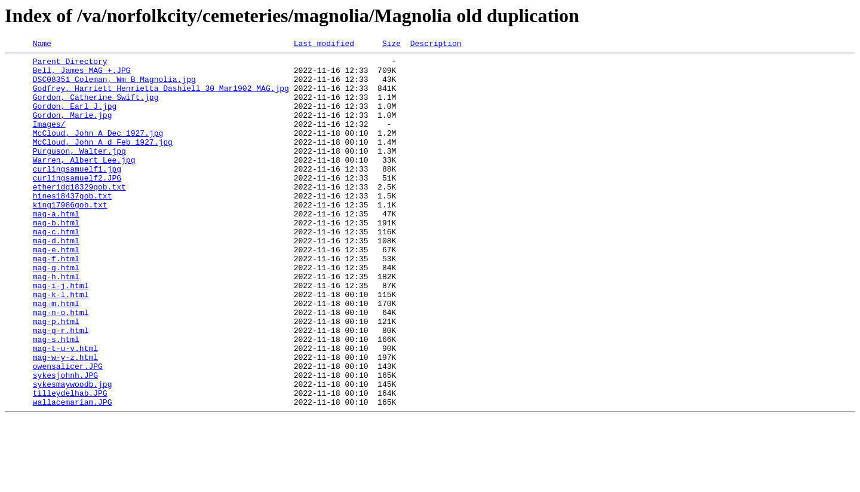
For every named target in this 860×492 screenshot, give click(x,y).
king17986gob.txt (70, 236)
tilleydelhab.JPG (70, 462)
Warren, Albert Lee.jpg (84, 183)
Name (42, 44)
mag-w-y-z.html (65, 419)
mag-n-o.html (61, 365)
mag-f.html (56, 301)
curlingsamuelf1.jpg (77, 193)
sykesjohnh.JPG (65, 441)
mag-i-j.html (61, 333)
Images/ (49, 140)
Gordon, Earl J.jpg (74, 118)
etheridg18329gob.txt (79, 215)
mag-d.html (56, 279)
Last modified (324, 44)
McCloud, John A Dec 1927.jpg (98, 150)
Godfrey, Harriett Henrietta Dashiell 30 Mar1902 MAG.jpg (161, 96)
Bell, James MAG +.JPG (82, 75)
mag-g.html (56, 312)
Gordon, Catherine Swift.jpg (96, 107)
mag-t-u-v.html (65, 409)
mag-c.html (56, 269)
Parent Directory (70, 64)
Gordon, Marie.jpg (72, 129)
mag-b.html (56, 258)
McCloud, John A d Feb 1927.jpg (103, 161)
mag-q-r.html (61, 387)
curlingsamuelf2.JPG (77, 204)
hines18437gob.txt (72, 226)
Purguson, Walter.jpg (79, 172)
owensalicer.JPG (68, 430)
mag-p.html (56, 376)
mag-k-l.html (61, 344)
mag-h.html (56, 322)
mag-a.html (56, 247)
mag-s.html (56, 398)
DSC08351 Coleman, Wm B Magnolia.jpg (114, 86)
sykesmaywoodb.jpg (72, 452)
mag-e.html (56, 290)
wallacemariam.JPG (72, 473)
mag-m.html (56, 355)
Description (436, 44)
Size (391, 44)
